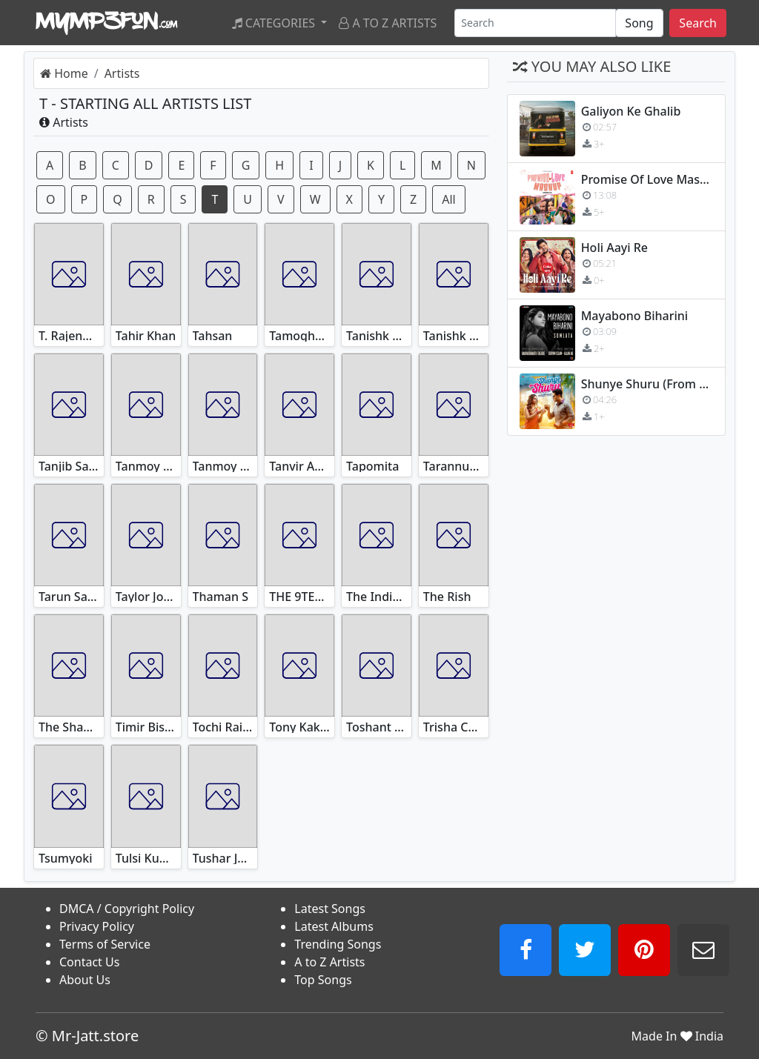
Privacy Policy (96, 926)
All (448, 199)
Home (64, 73)
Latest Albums (333, 926)
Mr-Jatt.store (95, 1036)
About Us (84, 980)
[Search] (535, 23)
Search (698, 23)
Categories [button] (275, 23)
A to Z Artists (388, 23)
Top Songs (322, 980)
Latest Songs (329, 908)
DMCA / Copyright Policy (126, 908)
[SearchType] (639, 23)
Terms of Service (104, 944)
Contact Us (89, 962)
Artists (122, 73)
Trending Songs (337, 944)
